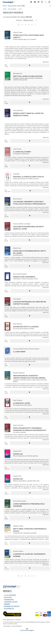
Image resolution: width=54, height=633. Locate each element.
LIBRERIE (7, 604)
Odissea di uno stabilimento (24, 277)
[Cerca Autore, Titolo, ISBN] (28, 5)
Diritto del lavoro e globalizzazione (27, 76)
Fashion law (18, 479)
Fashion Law (18, 454)
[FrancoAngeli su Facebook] (4, 591)
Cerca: (5, 6)
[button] (31, 2)
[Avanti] (35, 24)
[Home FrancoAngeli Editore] (9, 2)
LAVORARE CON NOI (10, 602)
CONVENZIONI (9, 600)
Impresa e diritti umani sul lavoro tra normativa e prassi (28, 114)
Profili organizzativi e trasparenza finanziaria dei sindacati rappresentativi (29, 429)
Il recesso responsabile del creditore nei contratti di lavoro (29, 303)
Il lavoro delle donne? (22, 152)
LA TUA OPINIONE (10, 595)
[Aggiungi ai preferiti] (29, 65)
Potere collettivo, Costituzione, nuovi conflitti (28, 36)
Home (4, 9)
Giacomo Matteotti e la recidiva (26, 327)
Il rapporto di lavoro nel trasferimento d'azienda (29, 555)
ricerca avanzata (12, 9)
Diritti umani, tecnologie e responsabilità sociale (29, 530)
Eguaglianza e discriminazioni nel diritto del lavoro (29, 252)
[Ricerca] (50, 5)
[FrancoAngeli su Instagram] (8, 591)
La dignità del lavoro (21, 403)
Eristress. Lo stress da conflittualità (28, 177)
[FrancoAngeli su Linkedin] (6, 591)
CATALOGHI (8, 597)
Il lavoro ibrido (19, 352)
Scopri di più (46, 62)
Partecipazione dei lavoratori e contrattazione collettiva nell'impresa (29, 377)
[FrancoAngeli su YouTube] (11, 591)
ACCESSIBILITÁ (9, 609)
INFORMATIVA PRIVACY (12, 606)
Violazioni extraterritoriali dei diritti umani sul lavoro (28, 228)
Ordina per (19, 20)
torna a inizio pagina (27, 630)
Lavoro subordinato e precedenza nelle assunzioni (29, 505)
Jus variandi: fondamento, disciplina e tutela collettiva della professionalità (29, 203)
